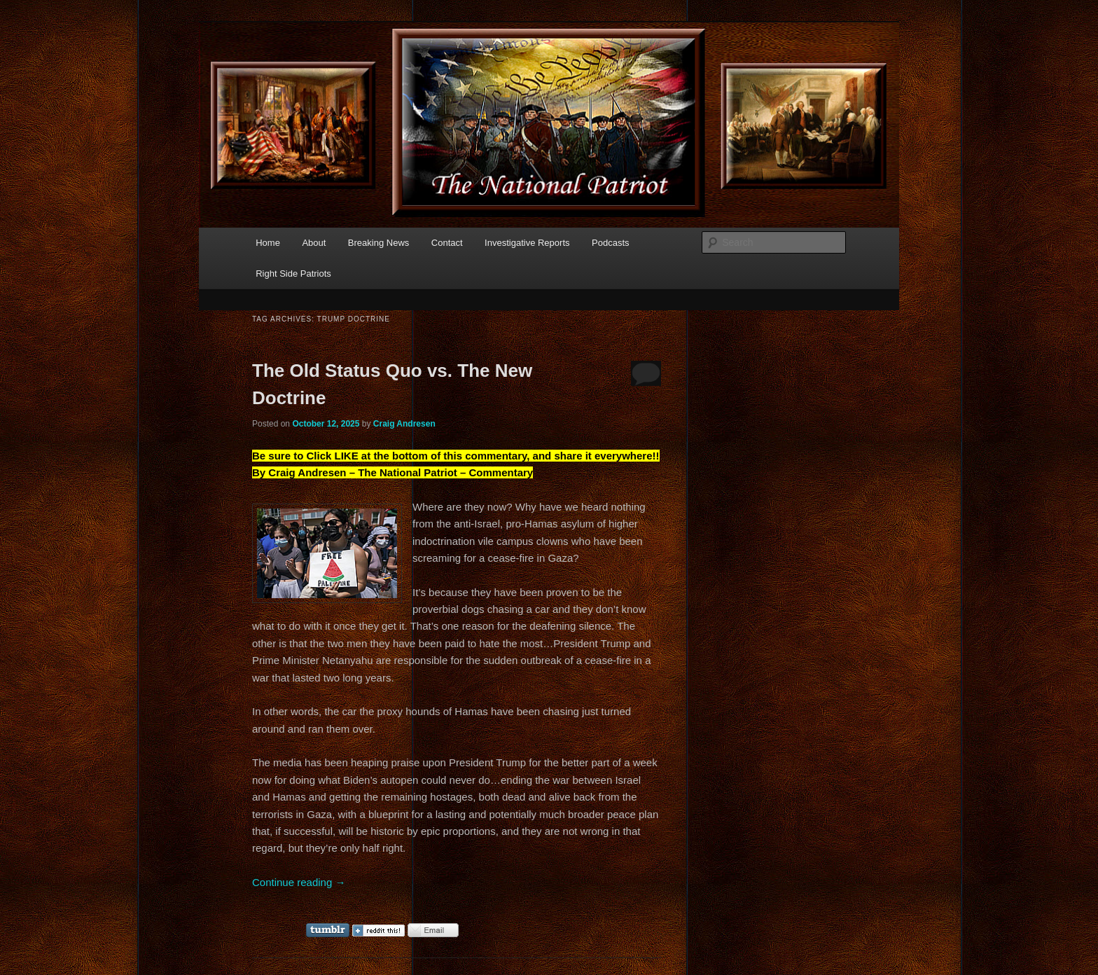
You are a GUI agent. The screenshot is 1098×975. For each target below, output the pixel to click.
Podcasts (610, 242)
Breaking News (378, 242)
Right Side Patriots (293, 273)
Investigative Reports (527, 242)
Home (268, 242)
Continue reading (298, 882)
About (314, 242)
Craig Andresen (404, 424)
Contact (447, 242)
